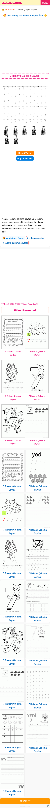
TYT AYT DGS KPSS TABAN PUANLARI (19, 304)
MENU (45, 3)
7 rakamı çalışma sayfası (15, 243)
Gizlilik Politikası (25, 807)
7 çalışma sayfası (36, 238)
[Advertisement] (25, 45)
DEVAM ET (25, 801)
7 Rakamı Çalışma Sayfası (26, 10)
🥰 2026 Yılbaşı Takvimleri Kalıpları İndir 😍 (25, 15)
